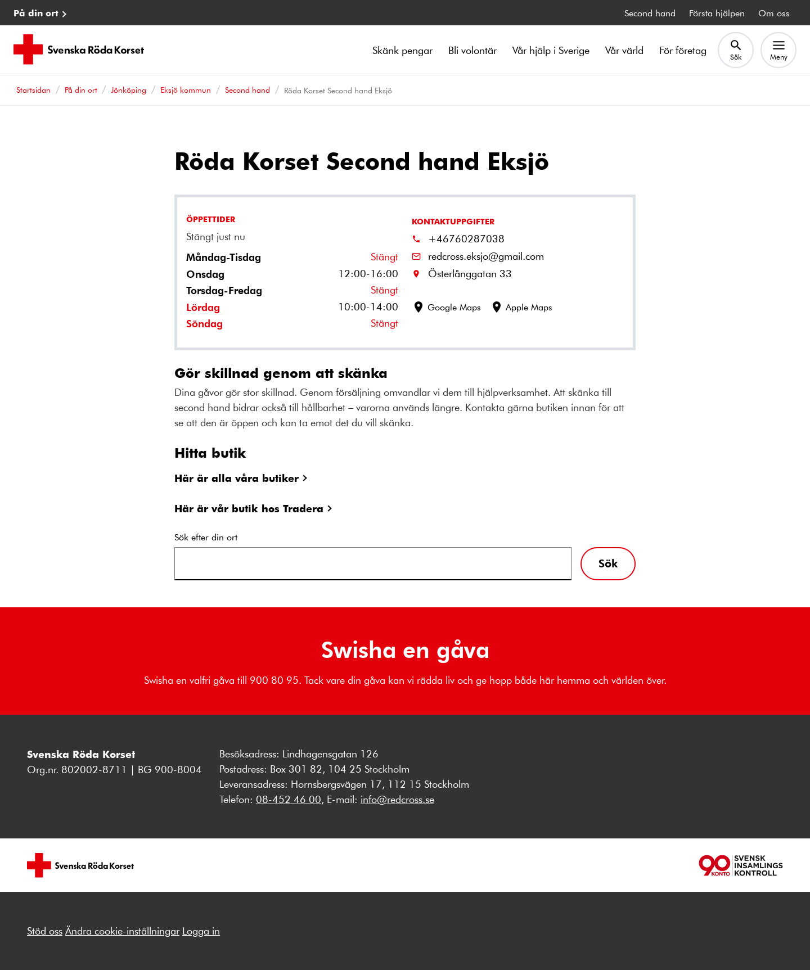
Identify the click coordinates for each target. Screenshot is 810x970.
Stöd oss (44, 930)
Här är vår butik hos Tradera (248, 508)
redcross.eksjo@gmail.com (486, 256)
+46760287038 (466, 238)
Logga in (201, 930)
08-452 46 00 (288, 799)
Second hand (650, 13)
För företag (682, 50)
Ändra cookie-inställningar (122, 930)
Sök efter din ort (205, 537)
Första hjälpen (717, 13)
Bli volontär (472, 50)
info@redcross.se (397, 799)
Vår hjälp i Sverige (551, 50)
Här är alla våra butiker (236, 477)
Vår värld (624, 50)
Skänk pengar (402, 50)
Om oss (774, 13)
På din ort (36, 13)
